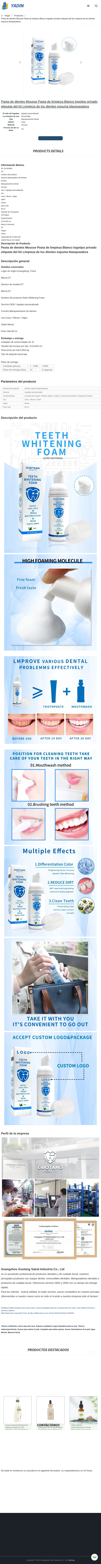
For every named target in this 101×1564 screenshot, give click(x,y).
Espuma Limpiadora (44, 1326)
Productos (18, 16)
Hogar (7, 16)
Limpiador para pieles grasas (52, 1329)
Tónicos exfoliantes (9, 1326)
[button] (88, 6)
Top (94, 1557)
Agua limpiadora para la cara (65, 1326)
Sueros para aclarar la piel (28, 1329)
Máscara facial (14, 1332)
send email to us (50, 138)
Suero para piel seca (26, 1326)
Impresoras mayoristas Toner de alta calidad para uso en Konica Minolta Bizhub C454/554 (39, 1313)
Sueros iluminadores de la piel (77, 1329)
